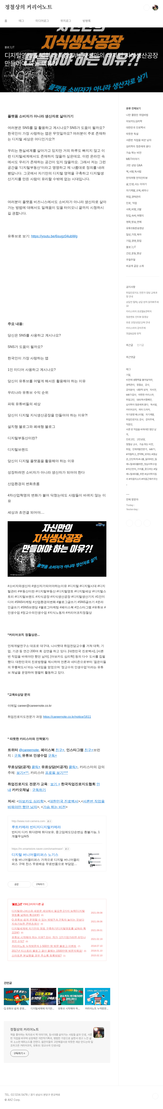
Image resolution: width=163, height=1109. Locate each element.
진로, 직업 (131, 203)
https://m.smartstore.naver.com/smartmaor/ (37, 848)
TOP (155, 1096)
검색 (146, 7)
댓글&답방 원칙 (133, 333)
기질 (128, 374)
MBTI (152, 449)
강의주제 (150, 419)
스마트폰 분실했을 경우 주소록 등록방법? (37, 955)
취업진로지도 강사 (134, 419)
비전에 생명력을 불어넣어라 (139, 379)
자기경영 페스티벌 (134, 414)
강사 (147, 384)
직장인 (129, 424)
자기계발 (150, 414)
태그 (21, 21)
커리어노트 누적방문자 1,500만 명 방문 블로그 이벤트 (44, 946)
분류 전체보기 (133, 108)
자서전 (153, 389)
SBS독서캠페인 (144, 399)
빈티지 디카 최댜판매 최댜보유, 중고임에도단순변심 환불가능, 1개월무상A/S (56, 834)
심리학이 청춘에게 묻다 (138, 146)
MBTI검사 (131, 394)
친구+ (88, 750)
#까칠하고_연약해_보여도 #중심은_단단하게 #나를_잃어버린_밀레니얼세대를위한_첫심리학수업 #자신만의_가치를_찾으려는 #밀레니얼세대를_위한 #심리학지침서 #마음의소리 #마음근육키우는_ (142, 469)
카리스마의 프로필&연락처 (139, 311)
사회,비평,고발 (133, 209)
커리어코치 (131, 409)
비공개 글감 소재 (135, 265)
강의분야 (130, 389)
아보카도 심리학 (31, 801)
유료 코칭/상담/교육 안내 (138, 322)
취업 (128, 449)
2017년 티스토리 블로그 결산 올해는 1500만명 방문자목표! (47, 950)
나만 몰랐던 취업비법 (137, 114)
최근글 (129, 345)
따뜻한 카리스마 (146, 394)
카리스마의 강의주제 (136, 328)
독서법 (153, 404)
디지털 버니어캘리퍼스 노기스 (35, 855)
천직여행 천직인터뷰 (137, 177)
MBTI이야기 (132, 159)
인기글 (140, 345)
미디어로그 (42, 21)
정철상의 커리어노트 (28, 7)
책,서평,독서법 (133, 171)
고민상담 (141, 439)
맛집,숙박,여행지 (135, 215)
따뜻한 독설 (132, 133)
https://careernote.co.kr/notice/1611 (67, 716)
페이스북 (129, 523)
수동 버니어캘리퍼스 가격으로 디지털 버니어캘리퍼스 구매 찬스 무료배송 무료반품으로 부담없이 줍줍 (45, 862)
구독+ (52, 755)
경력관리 (130, 384)
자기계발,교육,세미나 (137, 190)
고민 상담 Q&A (134, 165)
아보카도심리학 (134, 121)
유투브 (147, 523)
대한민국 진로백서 (135, 127)
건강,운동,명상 (133, 253)
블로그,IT (17, 904)
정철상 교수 (131, 444)
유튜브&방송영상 (135, 228)
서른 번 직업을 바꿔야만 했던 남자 (141, 432)
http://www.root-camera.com (28, 821)
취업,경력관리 (133, 196)
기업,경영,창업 (133, 240)
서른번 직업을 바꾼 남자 (138, 140)
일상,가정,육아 (133, 234)
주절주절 (130, 259)
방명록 (87, 21)
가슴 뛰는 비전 (133, 152)
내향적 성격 (142, 389)
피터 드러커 (144, 409)
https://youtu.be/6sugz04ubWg (54, 236)
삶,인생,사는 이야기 (136, 184)
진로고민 (130, 439)
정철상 (140, 384)
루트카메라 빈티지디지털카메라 (36, 827)
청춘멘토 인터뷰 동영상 (137, 317)
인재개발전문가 (139, 449)
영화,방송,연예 (133, 221)
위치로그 (65, 21)
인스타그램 (138, 523)
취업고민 (130, 399)
